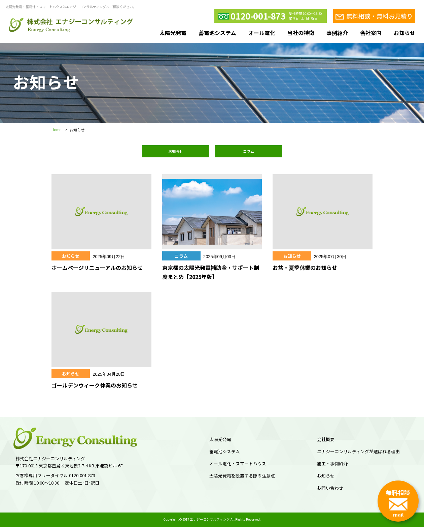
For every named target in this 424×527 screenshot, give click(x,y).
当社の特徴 (300, 33)
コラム (248, 151)
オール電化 (261, 33)
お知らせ (404, 33)
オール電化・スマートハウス (237, 463)
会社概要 (325, 439)
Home (56, 130)
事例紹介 (337, 33)
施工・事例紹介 (332, 463)
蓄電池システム (217, 33)
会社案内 (371, 33)
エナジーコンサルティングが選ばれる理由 (358, 451)
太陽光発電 (173, 33)
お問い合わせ (330, 488)
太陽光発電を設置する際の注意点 (242, 475)
